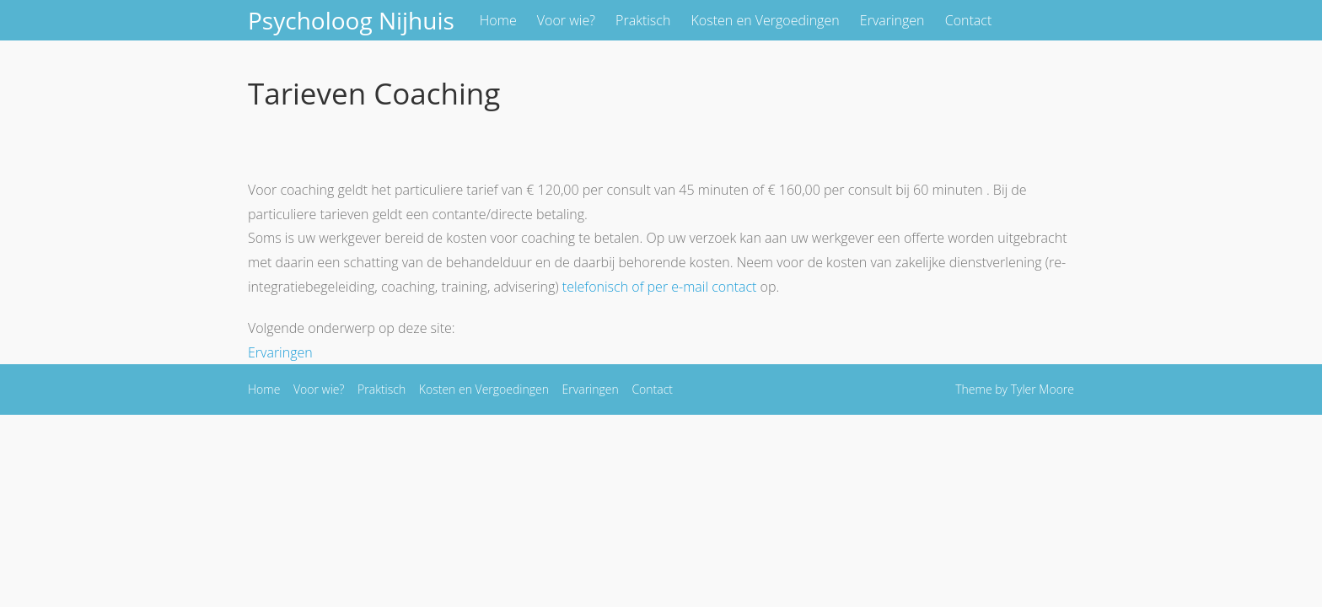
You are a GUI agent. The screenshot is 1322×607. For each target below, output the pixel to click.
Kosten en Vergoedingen (765, 20)
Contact (968, 20)
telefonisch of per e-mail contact (659, 286)
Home (498, 20)
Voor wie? (566, 20)
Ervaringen (892, 20)
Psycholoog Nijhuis (351, 20)
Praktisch (642, 20)
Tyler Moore (1042, 389)
